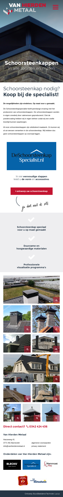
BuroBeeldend (39, 494)
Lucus (57, 494)
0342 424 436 (38, 426)
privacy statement (39, 446)
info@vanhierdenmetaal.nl (14, 446)
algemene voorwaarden (41, 443)
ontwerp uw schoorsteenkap (32, 191)
